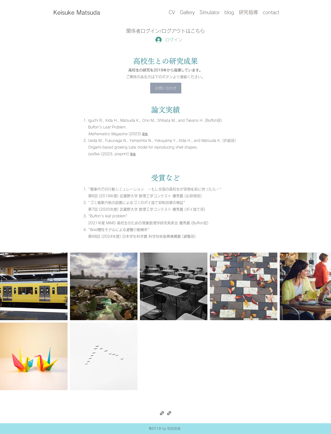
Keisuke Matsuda (76, 12)
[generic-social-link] (162, 413)
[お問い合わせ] (165, 88)
